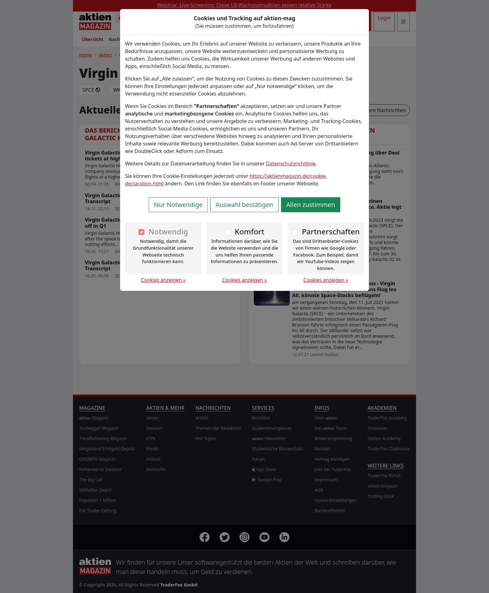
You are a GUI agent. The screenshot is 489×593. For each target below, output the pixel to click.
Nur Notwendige (178, 204)
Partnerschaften (331, 231)
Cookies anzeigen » (163, 280)
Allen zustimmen (310, 204)
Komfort (249, 231)
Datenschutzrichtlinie (291, 163)
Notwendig (168, 231)
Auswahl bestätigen (244, 204)
